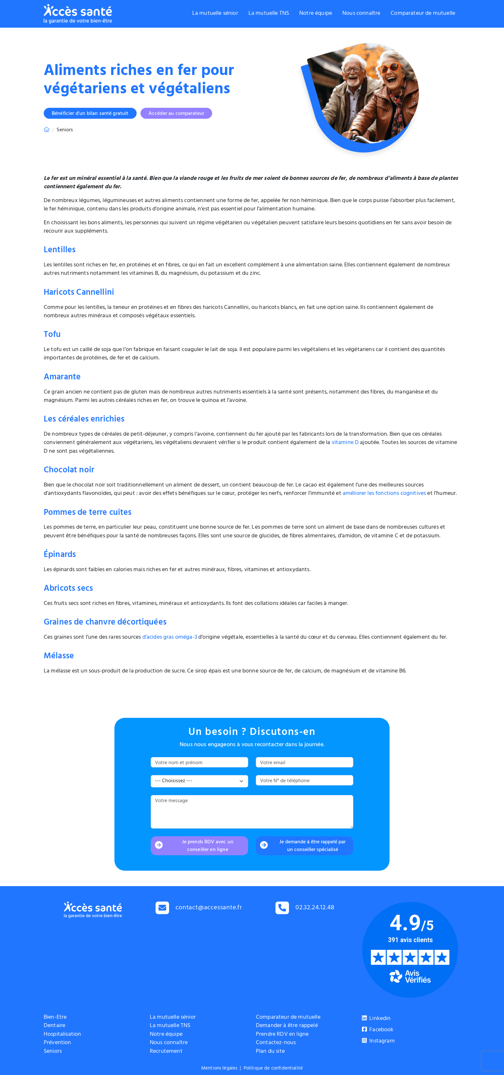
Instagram (378, 1041)
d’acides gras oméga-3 (169, 637)
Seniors (53, 1051)
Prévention (57, 1043)
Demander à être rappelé (287, 1026)
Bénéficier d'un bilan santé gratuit (90, 114)
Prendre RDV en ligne (282, 1034)
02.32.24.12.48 (315, 908)
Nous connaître (361, 13)
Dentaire (54, 1026)
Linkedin (376, 1019)
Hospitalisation (62, 1034)
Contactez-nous (276, 1043)
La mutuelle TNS (268, 13)
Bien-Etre (55, 1017)
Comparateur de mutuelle (423, 13)
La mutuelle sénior (215, 13)
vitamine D (345, 443)
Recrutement (166, 1051)
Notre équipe (315, 13)
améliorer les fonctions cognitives (384, 493)
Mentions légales (219, 1068)
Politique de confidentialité (273, 1068)
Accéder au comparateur (176, 114)
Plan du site (270, 1051)
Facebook (378, 1030)
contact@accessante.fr (209, 908)
